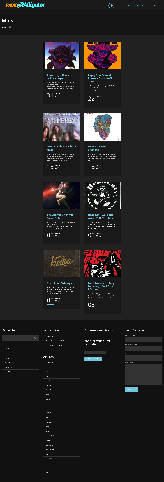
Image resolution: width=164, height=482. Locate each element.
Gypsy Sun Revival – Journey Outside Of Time (100, 78)
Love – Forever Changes (97, 148)
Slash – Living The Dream (53, 336)
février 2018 (49, 390)
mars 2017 (48, 422)
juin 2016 (48, 463)
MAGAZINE (145, 6)
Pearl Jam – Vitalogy (59, 283)
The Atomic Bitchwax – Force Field (61, 216)
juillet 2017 (49, 404)
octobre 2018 (49, 362)
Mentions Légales (9, 367)
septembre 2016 (50, 449)
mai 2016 (48, 468)
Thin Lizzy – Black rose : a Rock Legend (61, 76)
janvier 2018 (49, 394)
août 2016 (48, 454)
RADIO (136, 6)
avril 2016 (48, 472)
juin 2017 (48, 408)
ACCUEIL (128, 6)
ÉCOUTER (119, 6)
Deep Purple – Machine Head (61, 148)
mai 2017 (48, 413)
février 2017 (49, 427)
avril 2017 (48, 417)
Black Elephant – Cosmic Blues (54, 345)
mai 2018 (48, 376)
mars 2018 (48, 385)
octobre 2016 (49, 445)
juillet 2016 (49, 459)
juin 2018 (48, 371)
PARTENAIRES (157, 6)
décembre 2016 (50, 436)
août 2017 (48, 399)
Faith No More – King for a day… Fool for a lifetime (101, 286)
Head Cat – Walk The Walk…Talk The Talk (100, 216)
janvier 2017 (49, 431)
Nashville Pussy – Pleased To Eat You (55, 341)
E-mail (86, 350)
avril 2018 (48, 381)
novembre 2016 (50, 440)
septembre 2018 (50, 367)
